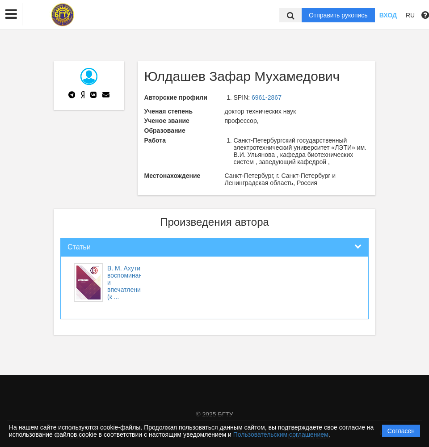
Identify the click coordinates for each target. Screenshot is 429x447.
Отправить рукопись (338, 15)
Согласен (401, 430)
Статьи (79, 247)
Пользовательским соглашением (280, 434)
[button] (11, 14)
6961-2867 (267, 97)
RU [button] (410, 15)
